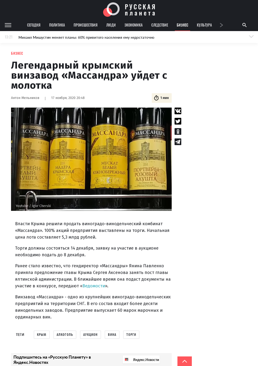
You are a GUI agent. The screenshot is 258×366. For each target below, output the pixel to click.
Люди (111, 24)
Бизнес (182, 24)
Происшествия (86, 24)
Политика (57, 24)
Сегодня (34, 24)
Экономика (133, 24)
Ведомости (93, 286)
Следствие (159, 24)
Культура (204, 24)
